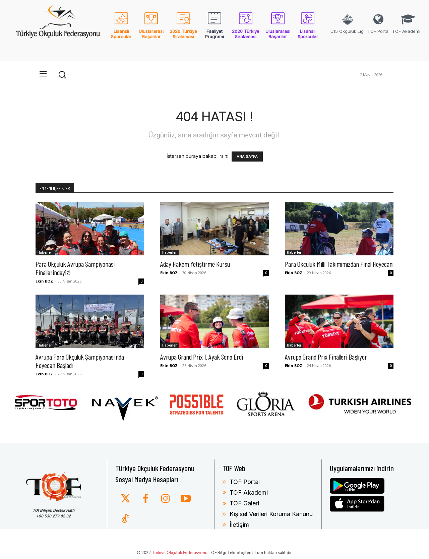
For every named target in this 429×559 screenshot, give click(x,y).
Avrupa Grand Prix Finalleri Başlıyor (326, 357)
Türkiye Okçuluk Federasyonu (179, 552)
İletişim (239, 524)
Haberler (45, 252)
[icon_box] (121, 30)
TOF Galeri (244, 503)
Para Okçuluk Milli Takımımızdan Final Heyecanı (339, 264)
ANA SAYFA (247, 156)
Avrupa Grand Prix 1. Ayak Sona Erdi (201, 357)
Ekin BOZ (44, 281)
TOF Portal (245, 481)
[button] (62, 74)
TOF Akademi (249, 492)
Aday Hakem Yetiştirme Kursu (195, 264)
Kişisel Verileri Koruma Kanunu (271, 513)
